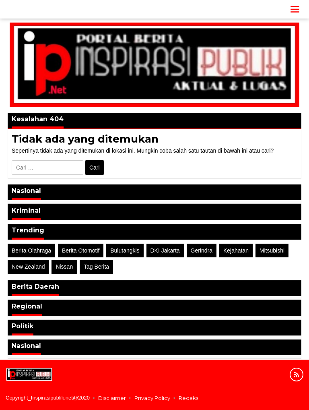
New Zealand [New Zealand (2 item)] (28, 266)
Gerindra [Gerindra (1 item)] (201, 250)
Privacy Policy (152, 398)
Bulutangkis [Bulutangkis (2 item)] (124, 250)
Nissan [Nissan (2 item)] (64, 266)
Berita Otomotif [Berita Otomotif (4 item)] (80, 250)
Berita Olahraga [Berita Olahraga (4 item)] (31, 250)
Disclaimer (112, 398)
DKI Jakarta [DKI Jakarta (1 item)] (165, 250)
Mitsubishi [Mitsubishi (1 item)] (272, 250)
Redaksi (189, 398)
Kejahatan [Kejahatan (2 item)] (236, 250)
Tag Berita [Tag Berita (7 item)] (96, 266)
